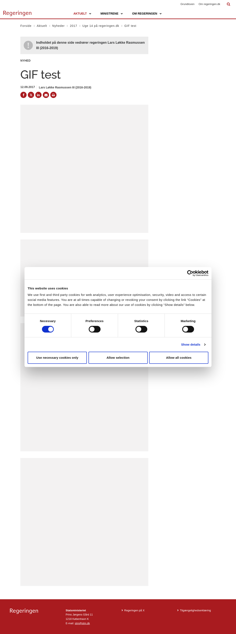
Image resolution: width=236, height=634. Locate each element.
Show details (190, 344)
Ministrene (109, 13)
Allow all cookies (179, 357)
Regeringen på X (134, 610)
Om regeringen (144, 13)
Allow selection (118, 357)
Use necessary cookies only (57, 357)
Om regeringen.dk (209, 4)
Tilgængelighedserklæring (195, 610)
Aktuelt (80, 13)
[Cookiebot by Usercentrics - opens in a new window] (190, 273)
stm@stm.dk (82, 623)
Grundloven (187, 4)
